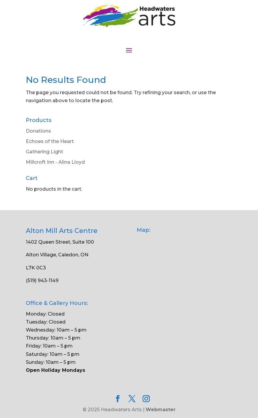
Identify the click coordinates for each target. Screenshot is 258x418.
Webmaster (161, 409)
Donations (38, 131)
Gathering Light (44, 152)
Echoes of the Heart (50, 141)
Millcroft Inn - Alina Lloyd (55, 162)
